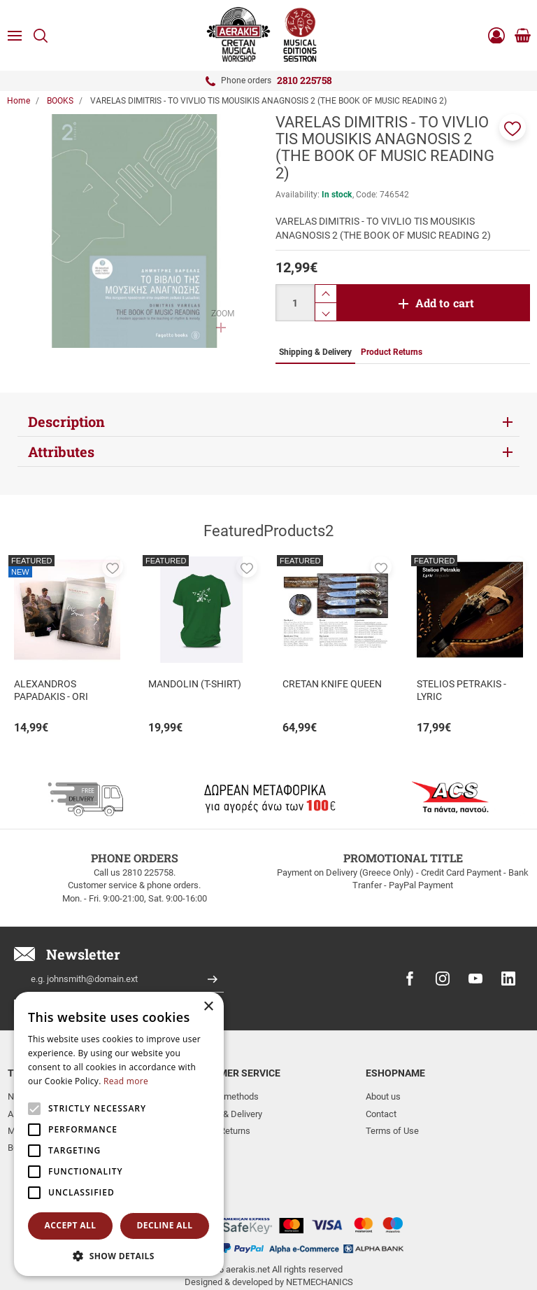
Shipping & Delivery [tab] (315, 352)
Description (66, 421)
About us (383, 1096)
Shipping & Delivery (224, 1114)
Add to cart (445, 302)
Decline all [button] (165, 1225)
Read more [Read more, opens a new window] (125, 1081)
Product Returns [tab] (391, 352)
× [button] (208, 1007)
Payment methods (223, 1096)
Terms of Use (392, 1131)
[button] (512, 127)
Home (18, 101)
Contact (381, 1114)
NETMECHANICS (319, 1236)
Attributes (61, 451)
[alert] (119, 1134)
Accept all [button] (70, 1225)
